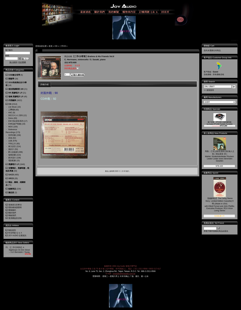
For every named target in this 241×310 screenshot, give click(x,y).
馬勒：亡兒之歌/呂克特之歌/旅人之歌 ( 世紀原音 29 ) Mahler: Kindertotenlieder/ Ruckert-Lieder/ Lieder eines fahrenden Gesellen (219, 156)
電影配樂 (12, 160)
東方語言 (12, 146)
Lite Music (12, 107)
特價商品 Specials (212, 109)
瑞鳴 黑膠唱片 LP (15, 96)
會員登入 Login (12, 46)
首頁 (50, 46)
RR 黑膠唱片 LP (15, 93)
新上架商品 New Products (215, 133)
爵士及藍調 (13, 152)
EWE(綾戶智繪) (14, 124)
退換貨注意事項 (15, 205)
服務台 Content (12, 200)
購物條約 (12, 210)
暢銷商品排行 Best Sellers (17, 242)
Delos (10, 118)
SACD (11, 175)
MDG (10, 127)
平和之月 (12, 144)
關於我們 (12, 213)
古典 (10, 141)
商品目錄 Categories (14, 70)
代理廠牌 (12, 100)
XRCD (11, 178)
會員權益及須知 (15, 218)
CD (56, 46)
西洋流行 (12, 158)
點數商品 (12, 189)
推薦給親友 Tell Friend (214, 223)
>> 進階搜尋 (209, 90)
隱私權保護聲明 (15, 207)
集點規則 (12, 230)
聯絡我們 (12, 215)
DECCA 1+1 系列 (15, 115)
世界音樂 (12, 135)
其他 (10, 138)
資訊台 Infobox (12, 225)
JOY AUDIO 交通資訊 (17, 235)
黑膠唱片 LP (13, 164)
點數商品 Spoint (211, 173)
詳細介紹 (44, 84)
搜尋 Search (209, 81)
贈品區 (11, 192)
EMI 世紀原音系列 (15, 121)
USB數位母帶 (14, 75)
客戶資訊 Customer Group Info (217, 57)
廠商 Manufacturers (212, 97)
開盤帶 (11, 79)
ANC (10, 112)
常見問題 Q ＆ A (15, 233)
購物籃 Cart (209, 46)
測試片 (11, 149)
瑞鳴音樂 (12, 155)
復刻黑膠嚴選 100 (15, 89)
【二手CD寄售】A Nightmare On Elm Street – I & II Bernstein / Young (19, 249)
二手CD (62, 46)
